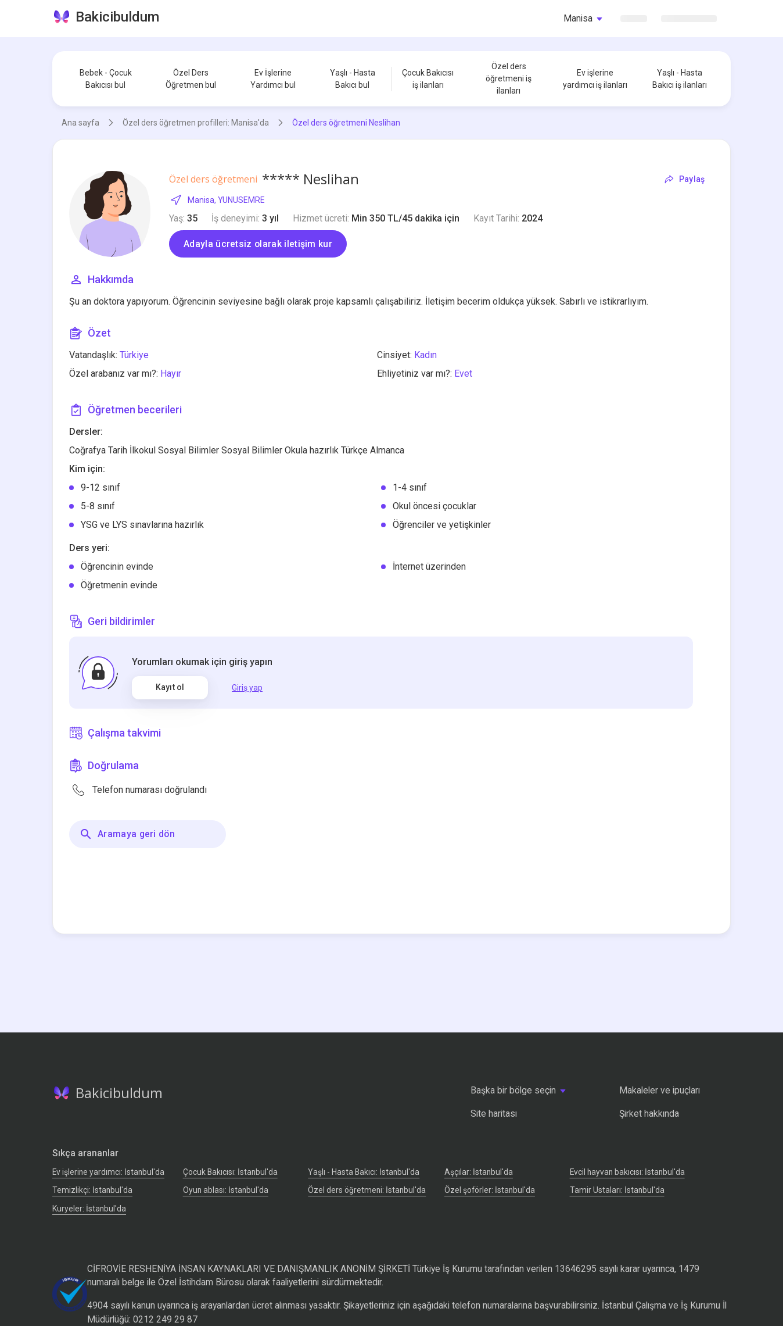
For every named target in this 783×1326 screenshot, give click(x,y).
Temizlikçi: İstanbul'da (92, 1190)
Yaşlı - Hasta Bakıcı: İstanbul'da (363, 1172)
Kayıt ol (170, 687)
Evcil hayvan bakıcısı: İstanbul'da (627, 1172)
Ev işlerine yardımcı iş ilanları (595, 79)
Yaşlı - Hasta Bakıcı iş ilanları (679, 79)
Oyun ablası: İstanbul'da (225, 1190)
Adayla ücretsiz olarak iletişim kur (258, 243)
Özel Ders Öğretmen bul (191, 79)
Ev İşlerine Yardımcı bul (273, 79)
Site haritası (493, 1113)
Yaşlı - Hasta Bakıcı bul (352, 79)
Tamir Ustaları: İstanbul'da (617, 1190)
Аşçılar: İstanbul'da (478, 1172)
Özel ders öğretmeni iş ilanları (508, 78)
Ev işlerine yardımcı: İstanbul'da (108, 1172)
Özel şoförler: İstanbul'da (489, 1190)
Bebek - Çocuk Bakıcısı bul (106, 79)
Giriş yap (247, 687)
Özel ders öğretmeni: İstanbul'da (367, 1190)
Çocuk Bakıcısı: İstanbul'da (230, 1172)
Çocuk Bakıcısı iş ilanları (428, 79)
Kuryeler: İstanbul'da (89, 1208)
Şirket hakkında (649, 1113)
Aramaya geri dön (127, 834)
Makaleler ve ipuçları (659, 1090)
